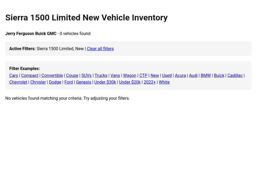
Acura (180, 75)
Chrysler (38, 82)
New (155, 75)
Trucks (101, 75)
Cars (13, 75)
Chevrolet (18, 82)
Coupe (72, 75)
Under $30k (105, 82)
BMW (206, 75)
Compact (29, 75)
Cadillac (235, 75)
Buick (219, 75)
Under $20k (129, 82)
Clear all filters (100, 48)
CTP (143, 75)
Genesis (83, 82)
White (164, 82)
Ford (68, 82)
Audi (193, 75)
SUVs (87, 75)
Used (167, 75)
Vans (115, 75)
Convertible (52, 75)
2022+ (150, 82)
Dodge (55, 82)
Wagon (129, 75)
